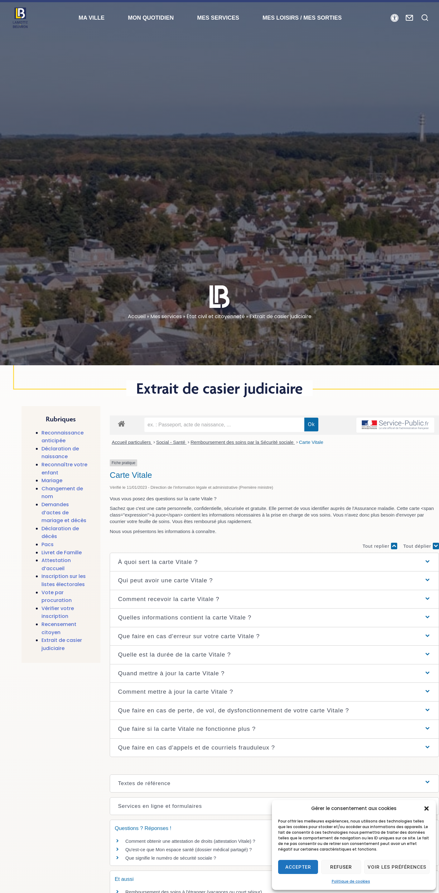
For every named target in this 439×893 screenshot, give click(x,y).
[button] (426, 808)
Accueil (137, 316)
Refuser (341, 867)
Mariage (51, 480)
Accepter (298, 867)
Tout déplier (421, 546)
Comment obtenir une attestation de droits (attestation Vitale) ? (190, 841)
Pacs (47, 544)
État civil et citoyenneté (215, 316)
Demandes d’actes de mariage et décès (63, 512)
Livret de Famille (61, 552)
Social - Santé (171, 442)
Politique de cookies (351, 881)
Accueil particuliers (132, 442)
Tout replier (380, 546)
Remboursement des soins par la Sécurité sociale (243, 442)
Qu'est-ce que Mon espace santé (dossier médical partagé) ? (188, 849)
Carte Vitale (311, 442)
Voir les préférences (397, 867)
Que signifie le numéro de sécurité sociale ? (170, 858)
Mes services (166, 316)
